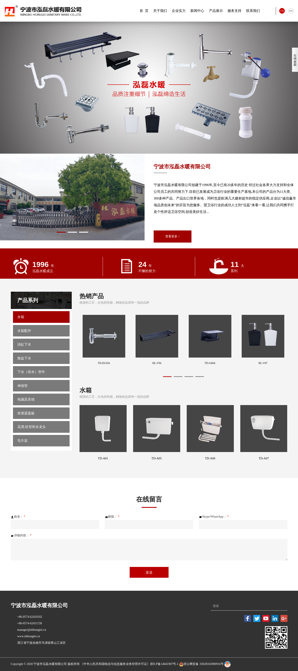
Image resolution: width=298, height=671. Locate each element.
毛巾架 (22, 454)
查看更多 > (173, 236)
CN (282, 10)
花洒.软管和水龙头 (31, 439)
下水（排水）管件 (31, 378)
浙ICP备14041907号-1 (164, 664)
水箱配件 (24, 333)
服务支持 (234, 11)
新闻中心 (197, 11)
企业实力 (179, 11)
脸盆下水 (24, 363)
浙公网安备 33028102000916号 (203, 664)
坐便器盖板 (26, 423)
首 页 (144, 11)
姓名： (18, 516)
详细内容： (21, 535)
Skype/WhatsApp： (214, 516)
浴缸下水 (24, 348)
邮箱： (112, 516)
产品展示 (216, 11)
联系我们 (253, 11)
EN (291, 10)
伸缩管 (22, 393)
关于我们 (160, 11)
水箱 (20, 317)
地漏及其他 (26, 408)
